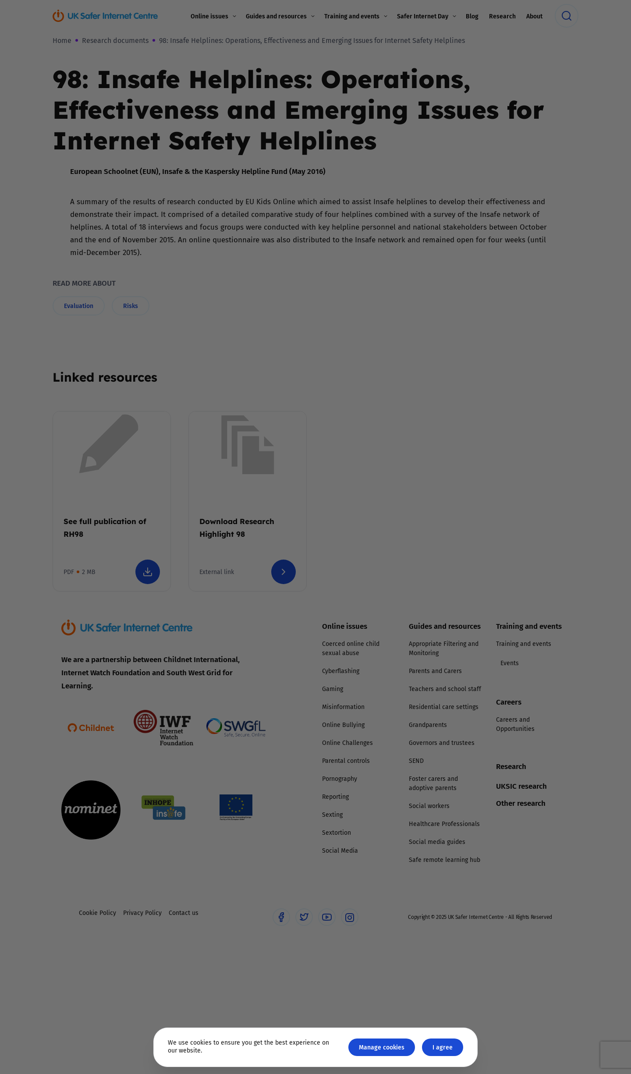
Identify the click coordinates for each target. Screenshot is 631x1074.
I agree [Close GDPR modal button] (442, 1047)
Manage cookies (381, 1047)
